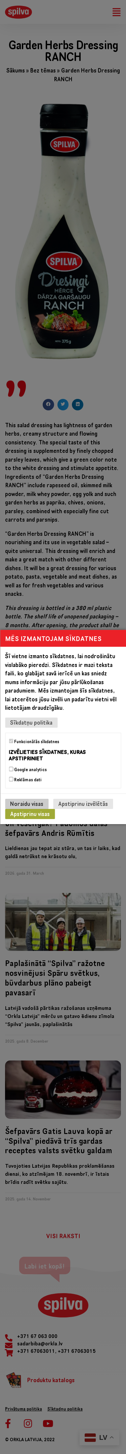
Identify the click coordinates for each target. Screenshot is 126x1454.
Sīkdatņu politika (31, 722)
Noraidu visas (26, 803)
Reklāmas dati (25, 779)
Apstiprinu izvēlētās (83, 803)
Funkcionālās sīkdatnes (34, 741)
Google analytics (28, 769)
